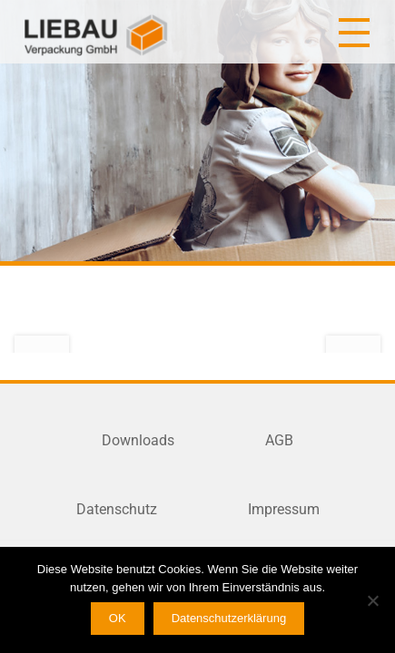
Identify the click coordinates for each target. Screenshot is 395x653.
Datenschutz (116, 509)
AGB (279, 440)
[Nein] (372, 600)
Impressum (284, 509)
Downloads (138, 440)
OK (117, 618)
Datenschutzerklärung (229, 618)
